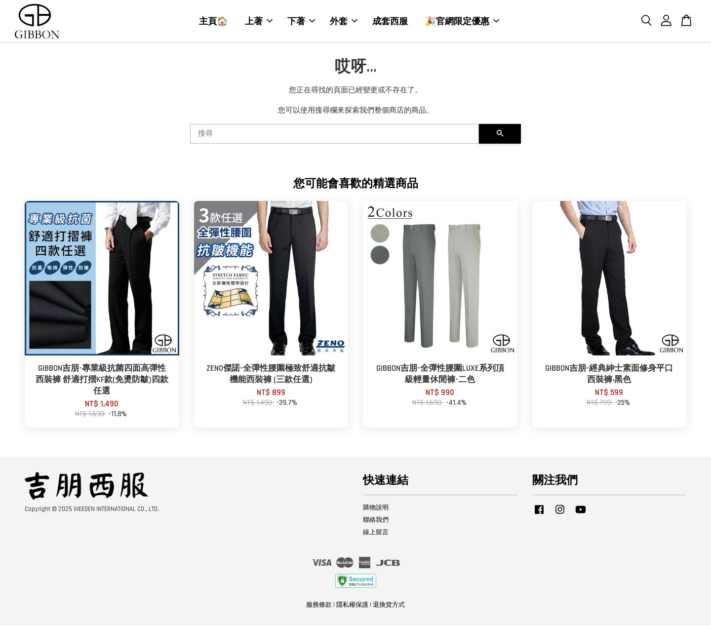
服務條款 (319, 606)
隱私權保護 (352, 606)
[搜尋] (334, 136)
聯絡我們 (376, 521)
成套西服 (390, 22)
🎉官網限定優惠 (462, 22)
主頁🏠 (213, 22)
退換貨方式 (389, 606)
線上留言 (376, 534)
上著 (259, 22)
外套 (343, 22)
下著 (301, 22)
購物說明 (376, 509)
